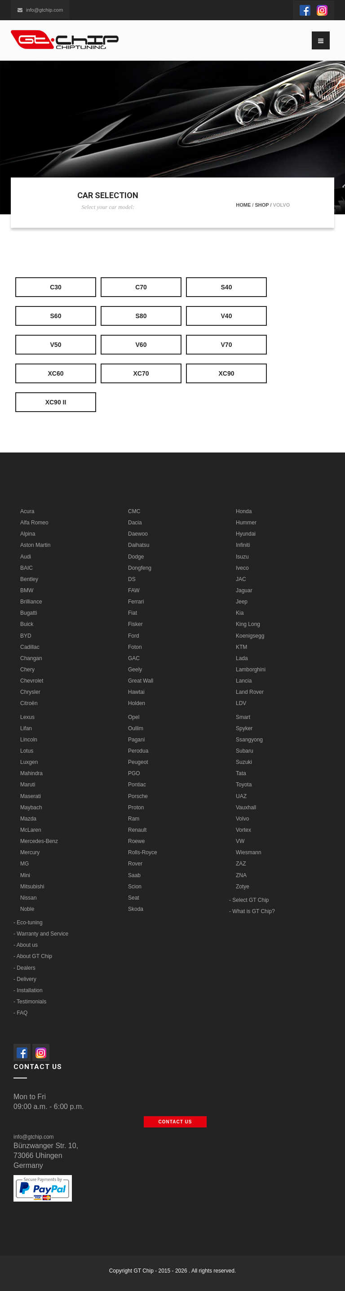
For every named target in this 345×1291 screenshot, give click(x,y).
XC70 (141, 373)
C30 (56, 287)
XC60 (55, 373)
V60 (141, 344)
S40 (226, 287)
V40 (226, 315)
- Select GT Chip (249, 900)
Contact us (175, 1121)
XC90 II (55, 402)
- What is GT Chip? (252, 911)
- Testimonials (29, 1001)
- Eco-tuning (28, 922)
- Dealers (24, 968)
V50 (56, 344)
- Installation (28, 990)
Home (243, 205)
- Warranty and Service (40, 934)
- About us (25, 945)
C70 (141, 287)
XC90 (226, 373)
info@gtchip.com (40, 10)
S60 (56, 315)
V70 (226, 344)
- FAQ (20, 1013)
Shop (262, 205)
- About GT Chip (32, 956)
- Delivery (24, 979)
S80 (141, 315)
